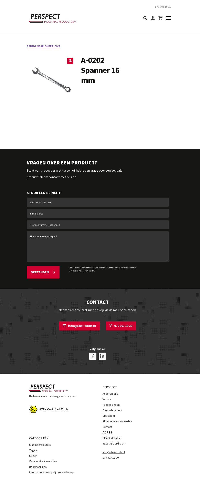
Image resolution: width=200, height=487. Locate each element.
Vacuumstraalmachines (43, 452)
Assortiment (110, 384)
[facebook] (92, 347)
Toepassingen (111, 395)
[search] (145, 18)
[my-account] (153, 18)
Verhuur (107, 390)
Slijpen (33, 446)
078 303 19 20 (120, 324)
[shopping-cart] (160, 18)
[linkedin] (102, 347)
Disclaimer (109, 406)
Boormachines (38, 457)
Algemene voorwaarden (117, 412)
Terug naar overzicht (45, 46)
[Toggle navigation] (167, 18)
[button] (70, 61)
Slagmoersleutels (40, 435)
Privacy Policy (120, 267)
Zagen (33, 441)
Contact (107, 417)
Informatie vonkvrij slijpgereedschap (51, 463)
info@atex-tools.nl (79, 324)
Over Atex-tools (112, 401)
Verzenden (43, 271)
